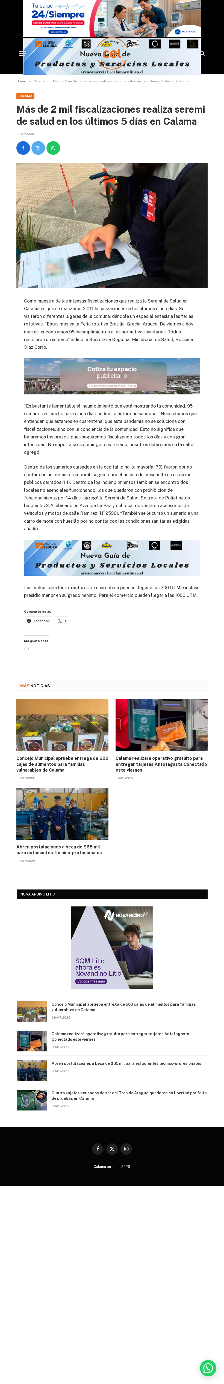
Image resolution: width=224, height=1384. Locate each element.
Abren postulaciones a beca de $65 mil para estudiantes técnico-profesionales (59, 850)
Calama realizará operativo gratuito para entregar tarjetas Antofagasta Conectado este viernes (161, 764)
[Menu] (22, 53)
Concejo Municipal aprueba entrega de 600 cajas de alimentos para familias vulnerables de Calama (62, 764)
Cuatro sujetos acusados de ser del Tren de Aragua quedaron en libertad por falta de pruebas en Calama (129, 1096)
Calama (25, 95)
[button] (208, 1368)
